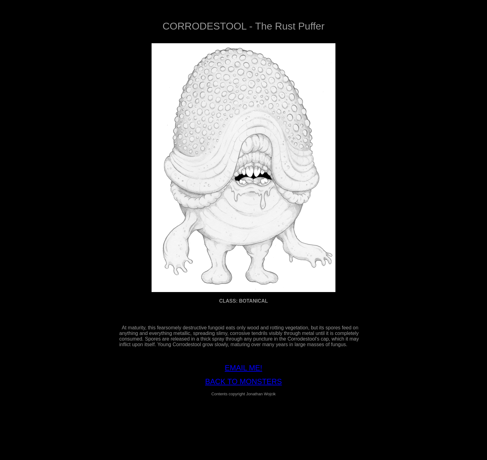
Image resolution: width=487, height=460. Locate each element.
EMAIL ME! (243, 368)
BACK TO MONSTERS (243, 381)
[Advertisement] (243, 416)
